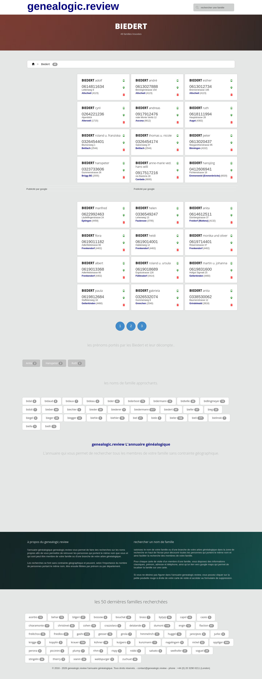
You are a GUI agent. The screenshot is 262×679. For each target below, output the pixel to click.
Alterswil (86, 120)
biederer (118, 409)
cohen (89, 625)
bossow (100, 617)
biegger (75, 418)
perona (35, 651)
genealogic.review (73, 6)
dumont (162, 625)
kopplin (56, 642)
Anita (31, 363)
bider (114, 401)
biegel (31, 418)
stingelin (36, 659)
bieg (213, 409)
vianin (80, 659)
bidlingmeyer (214, 401)
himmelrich (149, 634)
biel (138, 418)
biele (156, 418)
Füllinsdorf (141, 276)
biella (31, 426)
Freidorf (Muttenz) (199, 221)
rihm (98, 651)
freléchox (37, 634)
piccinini (57, 651)
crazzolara (112, 625)
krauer (78, 642)
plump (79, 651)
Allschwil (87, 93)
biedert (171, 409)
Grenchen (141, 303)
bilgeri (79, 617)
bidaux (72, 401)
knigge (35, 642)
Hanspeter (54, 363)
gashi (83, 634)
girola (126, 634)
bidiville (188, 401)
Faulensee (141, 221)
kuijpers (123, 642)
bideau (93, 401)
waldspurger (104, 659)
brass (145, 617)
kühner (101, 642)
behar (57, 617)
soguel (202, 651)
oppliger (221, 642)
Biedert (45, 64)
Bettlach (86, 148)
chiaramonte (39, 625)
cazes (206, 617)
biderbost (136, 401)
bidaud (51, 401)
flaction (206, 625)
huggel (175, 634)
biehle (96, 418)
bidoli (31, 409)
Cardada (140, 179)
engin (185, 625)
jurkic (219, 634)
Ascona (140, 120)
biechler (74, 409)
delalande (138, 625)
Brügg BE (87, 175)
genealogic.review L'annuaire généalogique (131, 444)
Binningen (194, 148)
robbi (135, 651)
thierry (59, 659)
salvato (155, 651)
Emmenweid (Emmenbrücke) (204, 175)
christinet (66, 625)
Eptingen (86, 221)
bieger (52, 418)
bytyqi (165, 617)
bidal (31, 401)
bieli (198, 418)
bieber (52, 409)
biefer (193, 409)
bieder (96, 409)
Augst (192, 120)
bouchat (123, 617)
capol (186, 617)
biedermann (145, 409)
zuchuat (130, 659)
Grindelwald (195, 303)
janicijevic (198, 634)
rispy (117, 651)
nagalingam (175, 642)
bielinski (219, 418)
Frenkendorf (88, 248)
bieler (176, 418)
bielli (50, 426)
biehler (118, 418)
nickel (198, 642)
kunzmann (148, 642)
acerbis (36, 617)
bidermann (163, 401)
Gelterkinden (196, 276)
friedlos (61, 634)
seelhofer (178, 651)
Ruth (77, 363)
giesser (105, 634)
